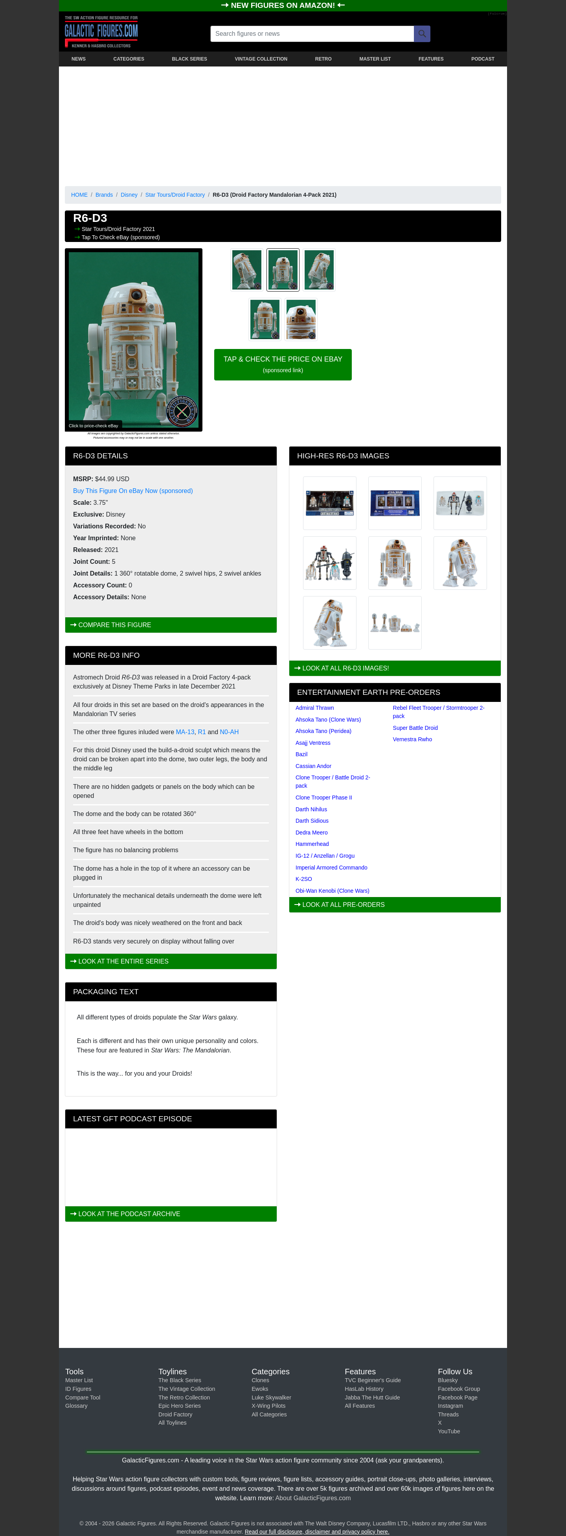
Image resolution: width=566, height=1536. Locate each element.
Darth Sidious (312, 821)
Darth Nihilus (311, 809)
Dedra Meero (312, 832)
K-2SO (304, 879)
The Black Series (179, 1380)
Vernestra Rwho (412, 739)
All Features (360, 1406)
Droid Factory (175, 1414)
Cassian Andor (313, 766)
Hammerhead (312, 844)
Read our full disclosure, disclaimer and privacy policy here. (317, 1532)
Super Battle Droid (415, 728)
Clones (260, 1380)
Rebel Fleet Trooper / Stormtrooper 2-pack (439, 712)
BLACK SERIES (189, 59)
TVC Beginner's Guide (373, 1380)
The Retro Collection (184, 1397)
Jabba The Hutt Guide (372, 1397)
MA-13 (185, 732)
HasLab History (364, 1389)
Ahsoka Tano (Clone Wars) (328, 719)
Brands (104, 195)
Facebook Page (458, 1397)
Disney (129, 195)
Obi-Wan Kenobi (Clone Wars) (332, 891)
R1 (202, 732)
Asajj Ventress (313, 743)
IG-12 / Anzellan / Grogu (325, 856)
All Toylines (172, 1423)
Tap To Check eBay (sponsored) (121, 237)
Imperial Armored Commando (332, 867)
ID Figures (78, 1389)
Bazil (301, 754)
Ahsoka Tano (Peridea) (323, 731)
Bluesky (448, 1380)
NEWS (79, 59)
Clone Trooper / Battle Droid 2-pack (333, 781)
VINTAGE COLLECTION (261, 59)
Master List (79, 1380)
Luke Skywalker (271, 1397)
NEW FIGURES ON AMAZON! (284, 5)
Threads (448, 1414)
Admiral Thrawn (315, 708)
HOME (79, 195)
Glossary (76, 1406)
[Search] (422, 34)
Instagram (450, 1406)
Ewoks (260, 1389)
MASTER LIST (375, 59)
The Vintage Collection (186, 1389)
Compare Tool (82, 1397)
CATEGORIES (129, 59)
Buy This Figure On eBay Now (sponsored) (133, 490)
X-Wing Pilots (268, 1406)
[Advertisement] (283, 125)
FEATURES (431, 59)
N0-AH (229, 732)
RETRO (323, 59)
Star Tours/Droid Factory (175, 195)
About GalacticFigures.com (313, 1498)
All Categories (269, 1414)
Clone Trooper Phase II (324, 797)
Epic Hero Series (179, 1406)
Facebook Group (459, 1389)
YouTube (449, 1431)
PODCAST (482, 59)
